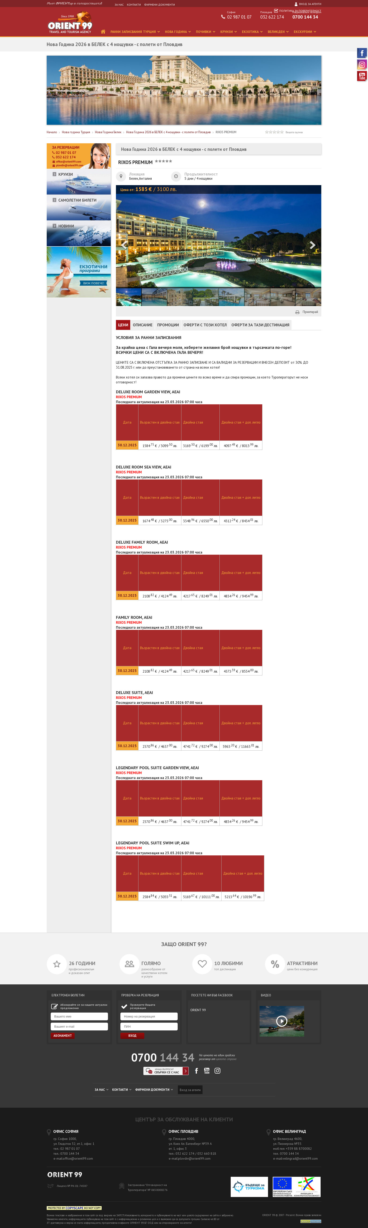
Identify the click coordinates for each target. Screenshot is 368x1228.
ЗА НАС (119, 4)
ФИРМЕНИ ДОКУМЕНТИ (159, 4)
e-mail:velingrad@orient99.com (295, 1158)
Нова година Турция (76, 132)
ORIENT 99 (198, 1010)
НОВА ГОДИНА (176, 32)
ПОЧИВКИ (204, 32)
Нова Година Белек (108, 132)
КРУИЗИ (227, 32)
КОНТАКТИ (134, 4)
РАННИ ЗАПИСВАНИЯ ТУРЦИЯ (134, 32)
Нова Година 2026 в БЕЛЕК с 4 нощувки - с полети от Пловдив (168, 132)
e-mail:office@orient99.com (73, 1158)
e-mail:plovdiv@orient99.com (190, 1158)
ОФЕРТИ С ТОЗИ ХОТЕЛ (205, 324)
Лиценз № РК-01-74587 (72, 1186)
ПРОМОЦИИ (168, 324)
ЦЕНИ (123, 324)
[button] (313, 245)
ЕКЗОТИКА (251, 32)
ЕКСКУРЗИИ (303, 32)
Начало (52, 132)
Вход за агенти (307, 4)
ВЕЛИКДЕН (277, 32)
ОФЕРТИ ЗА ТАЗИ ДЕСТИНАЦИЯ (260, 324)
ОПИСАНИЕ (143, 324)
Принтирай (310, 312)
